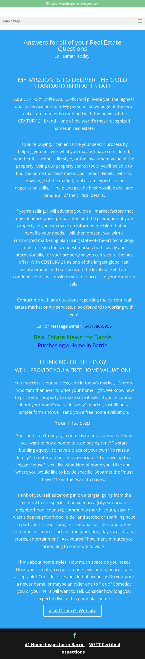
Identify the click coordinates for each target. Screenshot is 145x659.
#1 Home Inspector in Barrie (55, 644)
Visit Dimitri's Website (72, 610)
